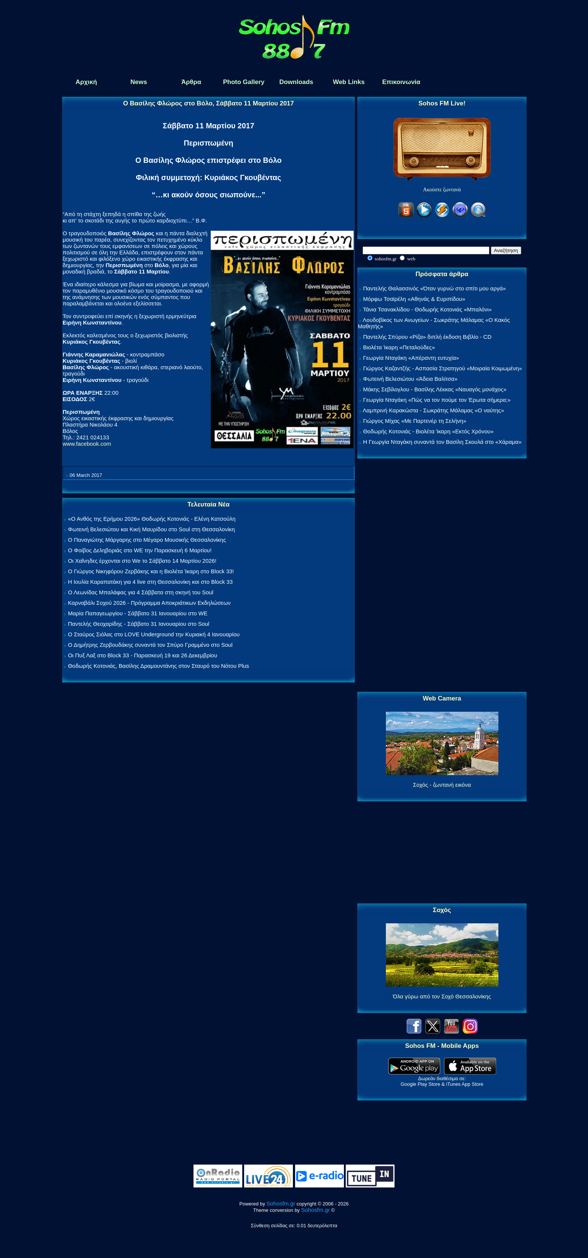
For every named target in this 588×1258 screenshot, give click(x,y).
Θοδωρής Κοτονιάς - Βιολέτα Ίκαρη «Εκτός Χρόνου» (428, 431)
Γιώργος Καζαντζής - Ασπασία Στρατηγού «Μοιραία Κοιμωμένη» (442, 368)
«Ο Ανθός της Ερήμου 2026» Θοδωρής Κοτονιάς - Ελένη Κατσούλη (152, 519)
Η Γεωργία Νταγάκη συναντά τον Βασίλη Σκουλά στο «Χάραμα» (442, 442)
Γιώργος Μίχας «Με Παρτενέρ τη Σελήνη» (414, 421)
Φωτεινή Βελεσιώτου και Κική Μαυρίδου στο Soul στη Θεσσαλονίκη (151, 529)
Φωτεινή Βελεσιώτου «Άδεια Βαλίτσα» (410, 379)
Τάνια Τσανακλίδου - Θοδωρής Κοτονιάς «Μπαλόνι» (427, 309)
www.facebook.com (87, 443)
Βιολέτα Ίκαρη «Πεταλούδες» (399, 347)
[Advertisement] (442, 575)
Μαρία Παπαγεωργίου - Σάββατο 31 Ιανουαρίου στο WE (137, 613)
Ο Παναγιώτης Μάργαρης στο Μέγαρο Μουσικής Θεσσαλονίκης (147, 540)
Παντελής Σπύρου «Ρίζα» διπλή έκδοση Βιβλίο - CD (427, 337)
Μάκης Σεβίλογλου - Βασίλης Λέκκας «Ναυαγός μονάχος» (434, 389)
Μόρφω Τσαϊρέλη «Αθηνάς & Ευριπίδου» (414, 299)
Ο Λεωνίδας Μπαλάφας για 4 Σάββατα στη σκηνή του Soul (140, 592)
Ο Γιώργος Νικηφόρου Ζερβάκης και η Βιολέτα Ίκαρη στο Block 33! (151, 571)
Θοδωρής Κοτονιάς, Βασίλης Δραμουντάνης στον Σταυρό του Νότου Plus (158, 666)
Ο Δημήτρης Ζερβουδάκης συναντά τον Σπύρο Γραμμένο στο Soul (150, 645)
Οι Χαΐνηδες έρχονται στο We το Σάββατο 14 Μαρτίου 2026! (142, 561)
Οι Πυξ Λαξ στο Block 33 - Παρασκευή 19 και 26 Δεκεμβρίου (142, 655)
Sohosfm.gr (281, 1203)
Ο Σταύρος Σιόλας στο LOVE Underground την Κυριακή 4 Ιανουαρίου (154, 634)
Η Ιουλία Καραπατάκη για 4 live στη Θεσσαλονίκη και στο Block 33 (150, 582)
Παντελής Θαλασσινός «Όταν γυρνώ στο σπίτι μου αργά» (434, 288)
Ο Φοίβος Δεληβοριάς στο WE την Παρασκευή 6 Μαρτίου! (140, 550)
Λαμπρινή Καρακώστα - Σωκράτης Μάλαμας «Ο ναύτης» (433, 410)
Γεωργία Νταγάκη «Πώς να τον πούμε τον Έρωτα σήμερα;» (437, 400)
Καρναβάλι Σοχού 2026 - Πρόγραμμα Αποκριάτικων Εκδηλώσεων (149, 603)
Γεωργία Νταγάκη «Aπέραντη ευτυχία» (411, 358)
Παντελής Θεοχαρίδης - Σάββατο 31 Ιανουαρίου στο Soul (138, 624)
